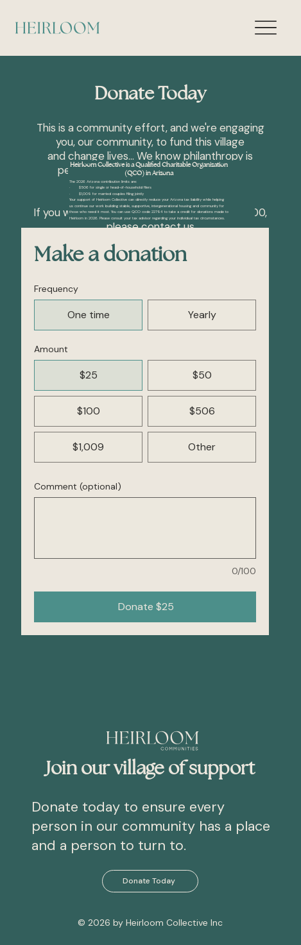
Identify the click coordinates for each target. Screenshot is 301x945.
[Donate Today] (150, 881)
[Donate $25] (145, 607)
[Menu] (265, 28)
